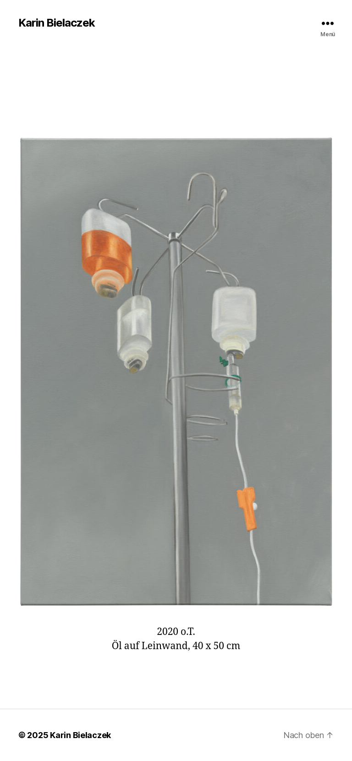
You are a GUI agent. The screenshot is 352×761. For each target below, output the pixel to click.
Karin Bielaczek (56, 22)
